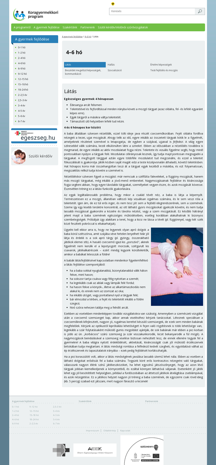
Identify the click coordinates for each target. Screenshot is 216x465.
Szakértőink (70, 27)
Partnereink (87, 27)
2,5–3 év (57, 406)
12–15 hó (34, 410)
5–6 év (56, 419)
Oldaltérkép (109, 430)
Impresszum (92, 430)
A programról (22, 27)
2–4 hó (15, 415)
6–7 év (56, 423)
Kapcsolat (125, 430)
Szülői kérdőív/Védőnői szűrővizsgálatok (123, 27)
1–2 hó (15, 410)
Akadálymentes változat (113, 4)
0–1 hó (15, 406)
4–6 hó (88, 36)
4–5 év (56, 415)
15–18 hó (34, 415)
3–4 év (56, 410)
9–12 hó (34, 406)
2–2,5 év (34, 423)
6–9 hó (15, 423)
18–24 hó (34, 419)
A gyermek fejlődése (47, 27)
